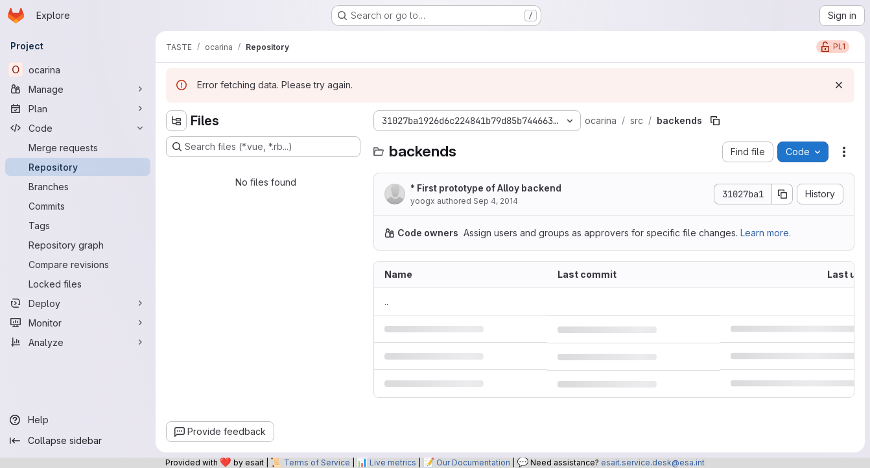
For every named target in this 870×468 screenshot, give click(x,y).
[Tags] (77, 225)
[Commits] (77, 206)
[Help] (77, 420)
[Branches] (77, 186)
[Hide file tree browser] (176, 120)
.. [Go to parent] (386, 301)
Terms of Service (317, 462)
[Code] (77, 128)
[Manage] (77, 89)
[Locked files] (77, 284)
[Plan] (77, 108)
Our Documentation (473, 462)
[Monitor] (77, 323)
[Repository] (77, 167)
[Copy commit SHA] (782, 194)
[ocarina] (77, 69)
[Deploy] (77, 303)
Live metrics (393, 462)
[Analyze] (77, 342)
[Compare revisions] (77, 264)
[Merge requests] (77, 147)
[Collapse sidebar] (77, 441)
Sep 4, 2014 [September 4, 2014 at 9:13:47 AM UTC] (495, 201)
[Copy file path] (715, 120)
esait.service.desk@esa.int (653, 462)
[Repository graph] (77, 245)
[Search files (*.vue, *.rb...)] (263, 146)
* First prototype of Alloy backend (485, 187)
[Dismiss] (839, 85)
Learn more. (765, 232)
